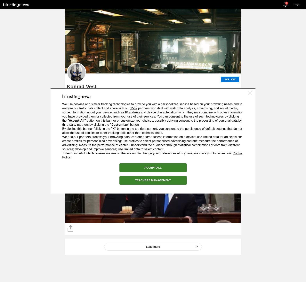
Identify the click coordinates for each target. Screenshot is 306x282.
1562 (133, 108)
